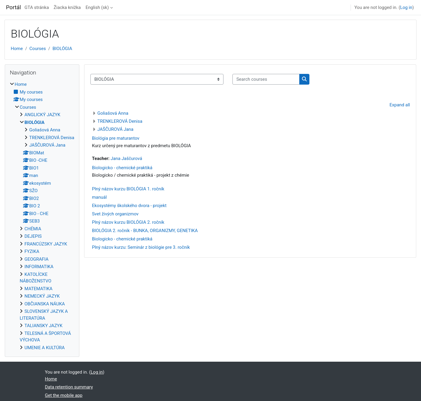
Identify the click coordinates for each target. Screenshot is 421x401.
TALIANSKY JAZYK (43, 325)
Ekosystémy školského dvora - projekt (129, 205)
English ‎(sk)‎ (97, 7)
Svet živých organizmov (115, 214)
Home (17, 48)
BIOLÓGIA (62, 48)
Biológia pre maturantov (115, 138)
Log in (406, 7)
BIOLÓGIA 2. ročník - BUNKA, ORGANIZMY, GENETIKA (145, 230)
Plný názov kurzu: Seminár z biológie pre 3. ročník (141, 247)
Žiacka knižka (67, 7)
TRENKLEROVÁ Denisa (119, 121)
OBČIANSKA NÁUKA (44, 304)
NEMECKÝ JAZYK (42, 296)
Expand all (400, 105)
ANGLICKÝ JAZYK (42, 114)
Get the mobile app (64, 395)
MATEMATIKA (38, 288)
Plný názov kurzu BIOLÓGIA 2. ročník (128, 222)
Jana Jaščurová (126, 158)
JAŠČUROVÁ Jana (115, 129)
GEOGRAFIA (36, 259)
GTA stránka (36, 7)
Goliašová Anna (112, 113)
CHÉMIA (32, 228)
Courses (38, 48)
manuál (99, 197)
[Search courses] (266, 79)
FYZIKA (31, 251)
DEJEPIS (33, 236)
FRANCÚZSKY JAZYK (45, 244)
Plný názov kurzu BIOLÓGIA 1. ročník (128, 189)
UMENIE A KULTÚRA (44, 347)
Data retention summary (69, 387)
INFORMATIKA (38, 266)
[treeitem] (42, 216)
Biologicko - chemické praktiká (122, 167)
